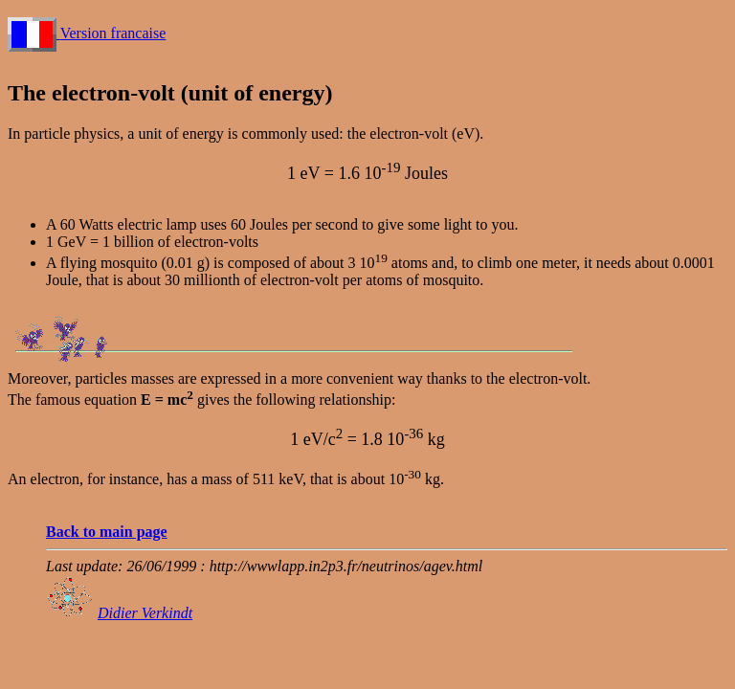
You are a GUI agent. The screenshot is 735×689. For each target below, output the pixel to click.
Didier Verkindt (145, 613)
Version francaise (87, 33)
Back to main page (106, 531)
